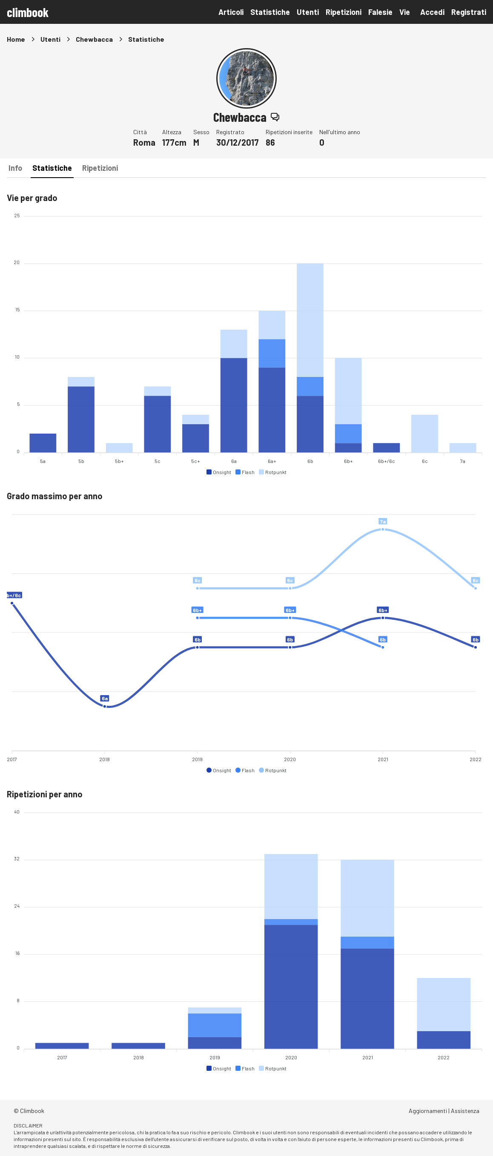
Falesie (380, 12)
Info (15, 168)
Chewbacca (94, 39)
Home (16, 39)
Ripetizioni (343, 12)
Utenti (308, 12)
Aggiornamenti (428, 1110)
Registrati (468, 12)
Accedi (432, 12)
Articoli (231, 12)
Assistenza (465, 1110)
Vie (404, 12)
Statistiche (270, 12)
